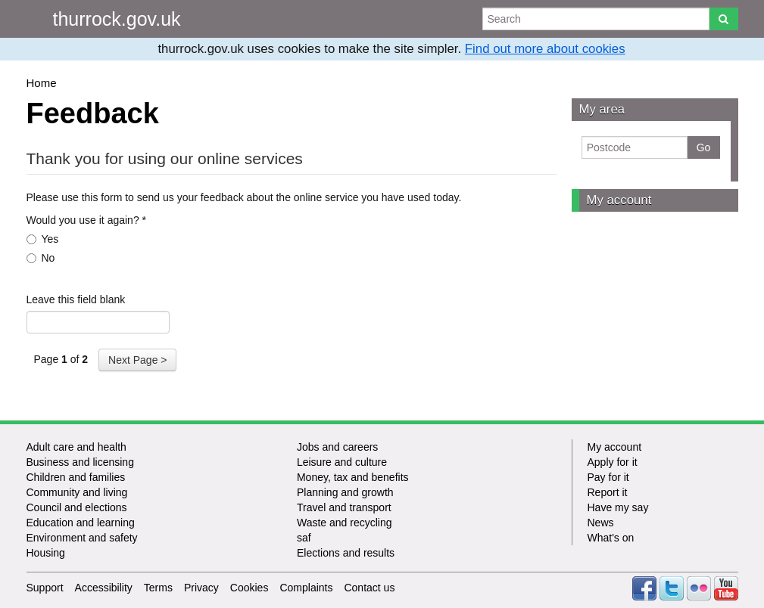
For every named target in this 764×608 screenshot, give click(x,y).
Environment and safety (82, 538)
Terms (158, 588)
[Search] (723, 19)
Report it (608, 492)
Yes (43, 239)
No (41, 258)
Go (704, 147)
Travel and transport (344, 507)
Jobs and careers (337, 447)
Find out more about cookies (545, 49)
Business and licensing (80, 462)
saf (304, 538)
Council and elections (77, 507)
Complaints (305, 588)
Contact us (369, 588)
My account (619, 200)
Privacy (201, 588)
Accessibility (104, 588)
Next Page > (137, 360)
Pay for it (608, 477)
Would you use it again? (87, 220)
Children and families (76, 477)
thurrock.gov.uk (117, 18)
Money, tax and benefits (353, 477)
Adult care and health (76, 447)
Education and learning (81, 522)
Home (42, 82)
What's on (611, 538)
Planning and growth (345, 492)
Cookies (249, 588)
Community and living (77, 492)
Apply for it (613, 462)
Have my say (618, 507)
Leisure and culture (342, 462)
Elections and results (345, 553)
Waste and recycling (344, 522)
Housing (46, 553)
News (601, 522)
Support (45, 588)
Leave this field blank (76, 299)
